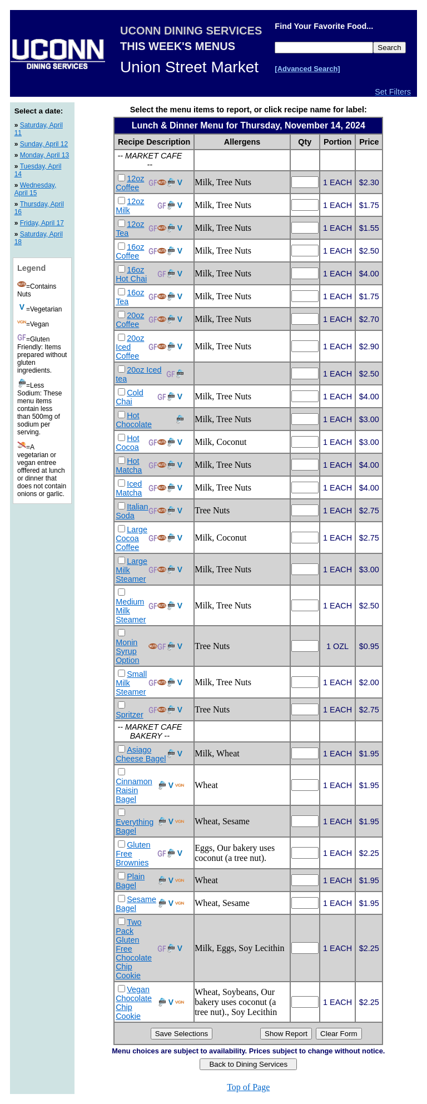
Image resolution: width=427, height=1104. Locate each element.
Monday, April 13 (44, 155)
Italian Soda (132, 511)
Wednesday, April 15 (35, 189)
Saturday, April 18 (38, 238)
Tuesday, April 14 (38, 170)
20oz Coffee (130, 320)
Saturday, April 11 (38, 129)
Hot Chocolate (134, 420)
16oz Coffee (130, 251)
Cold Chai (129, 397)
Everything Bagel (134, 826)
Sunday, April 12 (44, 144)
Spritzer (129, 714)
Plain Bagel (130, 881)
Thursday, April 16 (39, 208)
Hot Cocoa (127, 443)
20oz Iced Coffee (130, 347)
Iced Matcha (129, 488)
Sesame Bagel (136, 904)
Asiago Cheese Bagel (141, 754)
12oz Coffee (130, 183)
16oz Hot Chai (131, 274)
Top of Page (248, 1087)
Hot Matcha (129, 465)
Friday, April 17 (42, 223)
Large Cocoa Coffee (131, 538)
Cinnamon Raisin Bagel (134, 790)
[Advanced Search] (307, 69)
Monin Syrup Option (127, 651)
